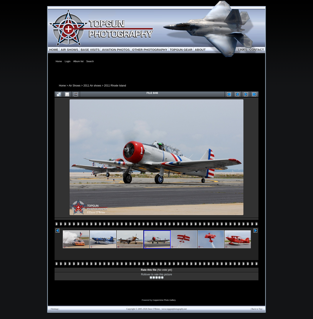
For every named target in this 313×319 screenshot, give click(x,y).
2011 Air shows (92, 85)
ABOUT (200, 50)
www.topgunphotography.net (174, 309)
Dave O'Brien (154, 309)
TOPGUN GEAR (181, 50)
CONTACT (256, 50)
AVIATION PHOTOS (116, 50)
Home (62, 85)
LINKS (242, 50)
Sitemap (54, 309)
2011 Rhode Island (115, 85)
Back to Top (256, 309)
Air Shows (74, 85)
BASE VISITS (90, 50)
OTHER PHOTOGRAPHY (149, 50)
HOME (53, 50)
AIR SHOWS (69, 50)
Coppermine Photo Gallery (164, 300)
